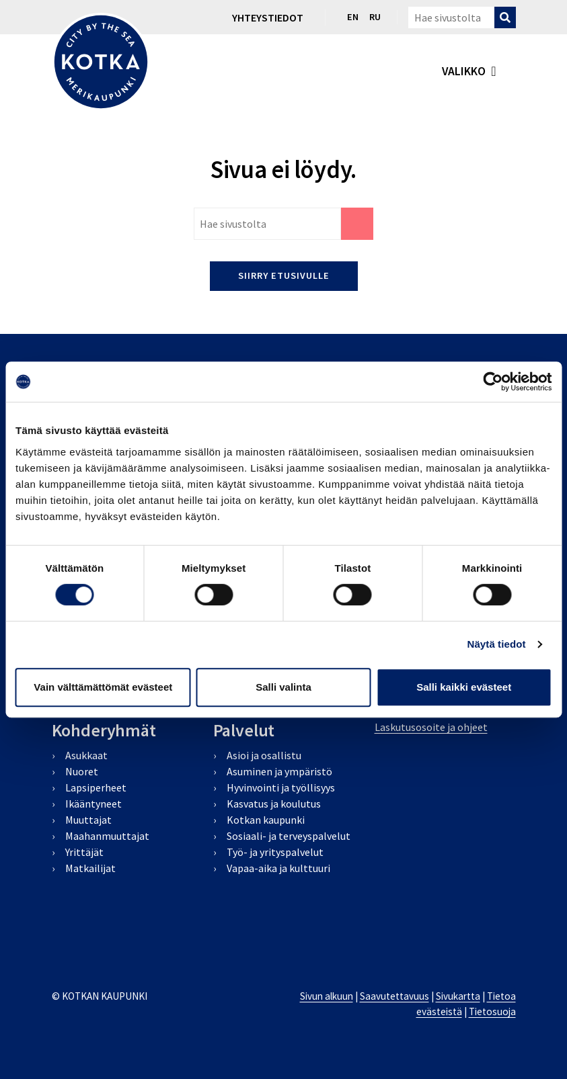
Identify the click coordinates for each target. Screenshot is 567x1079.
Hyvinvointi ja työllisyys (281, 787)
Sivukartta (458, 996)
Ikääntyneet (93, 803)
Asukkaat (86, 755)
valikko (464, 71)
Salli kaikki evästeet (463, 687)
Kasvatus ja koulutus (274, 803)
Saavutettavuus (394, 996)
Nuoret (81, 771)
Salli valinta (283, 687)
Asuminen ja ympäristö (279, 771)
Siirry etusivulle (284, 275)
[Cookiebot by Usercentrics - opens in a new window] (493, 382)
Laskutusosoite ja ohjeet (431, 727)
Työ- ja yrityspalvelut (275, 852)
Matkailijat (90, 868)
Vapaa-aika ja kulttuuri (278, 868)
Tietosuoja (492, 1011)
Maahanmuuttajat (107, 836)
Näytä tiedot (496, 644)
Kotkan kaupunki (266, 819)
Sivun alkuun (326, 996)
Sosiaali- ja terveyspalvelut (288, 836)
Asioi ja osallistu (264, 755)
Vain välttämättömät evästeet (103, 687)
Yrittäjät (84, 852)
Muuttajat (88, 819)
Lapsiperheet (95, 787)
